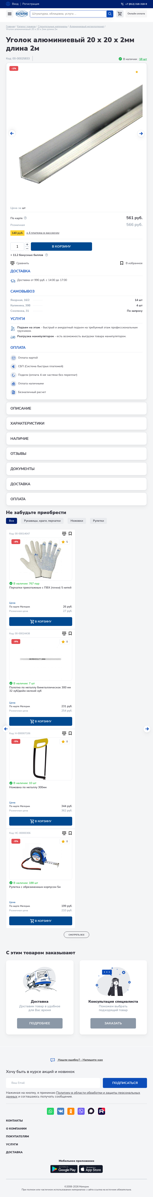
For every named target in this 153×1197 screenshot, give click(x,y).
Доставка (14, 1152)
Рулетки (98, 521)
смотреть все (76, 935)
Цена (12, 603)
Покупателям (17, 1136)
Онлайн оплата (136, 13)
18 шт (143, 59)
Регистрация (30, 4)
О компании (16, 1129)
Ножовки (77, 521)
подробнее (39, 1023)
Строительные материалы (52, 26)
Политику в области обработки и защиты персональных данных (73, 1095)
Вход (15, 4)
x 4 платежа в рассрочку (42, 233)
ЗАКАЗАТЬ (113, 1023)
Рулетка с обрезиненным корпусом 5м (35, 887)
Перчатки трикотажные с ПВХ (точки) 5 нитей (40, 587)
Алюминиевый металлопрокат (87, 26)
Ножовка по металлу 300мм (28, 787)
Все (11, 521)
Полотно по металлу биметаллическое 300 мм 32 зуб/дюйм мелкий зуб (40, 689)
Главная (10, 26)
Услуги (12, 1144)
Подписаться (125, 1083)
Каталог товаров (26, 26)
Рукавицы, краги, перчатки (42, 521)
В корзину (61, 246)
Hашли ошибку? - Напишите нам (76, 1060)
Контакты (14, 1121)
